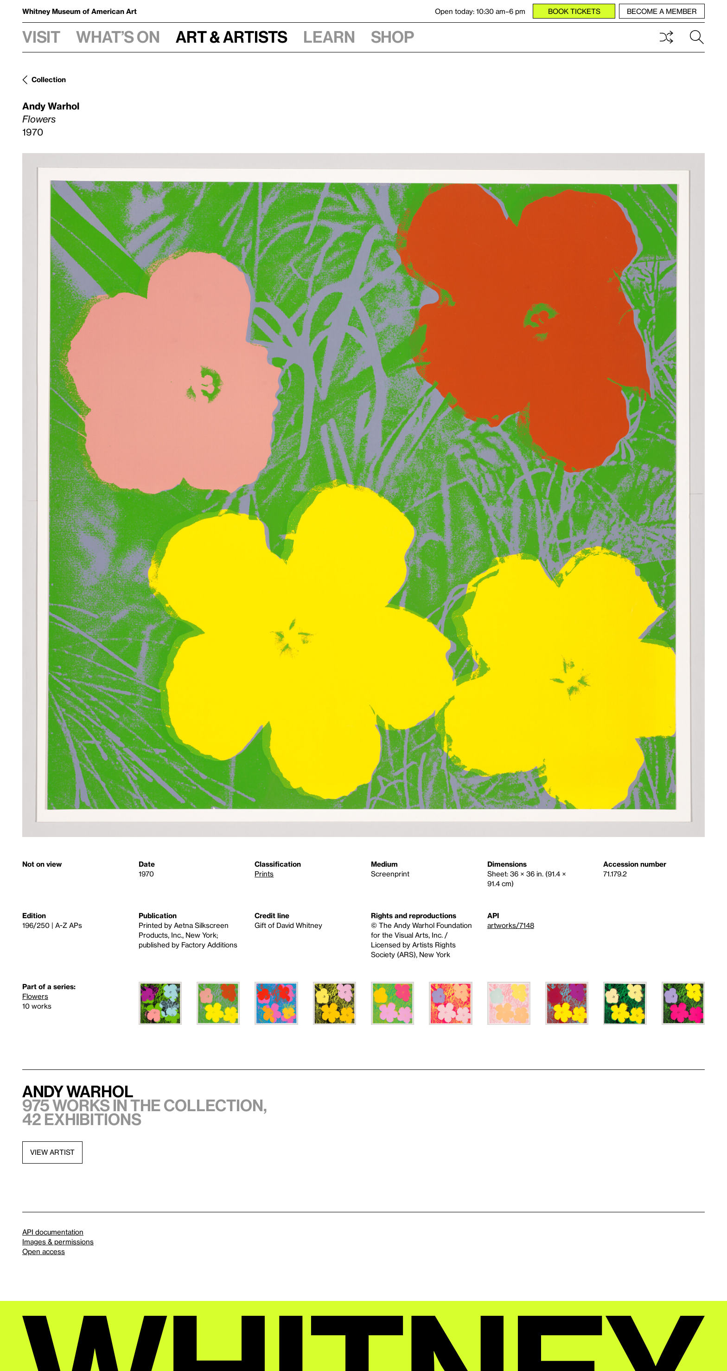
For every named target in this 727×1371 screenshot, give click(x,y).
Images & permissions (58, 1241)
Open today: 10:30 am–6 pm (480, 11)
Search (696, 37)
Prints (264, 873)
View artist (52, 1152)
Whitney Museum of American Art (79, 11)
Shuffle (666, 37)
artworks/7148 (510, 925)
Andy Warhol (50, 105)
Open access (43, 1251)
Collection (49, 79)
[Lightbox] (363, 495)
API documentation (52, 1232)
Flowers (35, 996)
